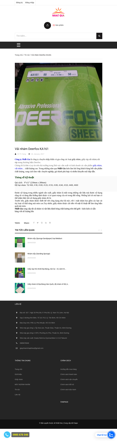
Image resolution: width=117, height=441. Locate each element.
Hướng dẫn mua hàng (68, 369)
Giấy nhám (19, 379)
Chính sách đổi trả (67, 384)
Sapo (76, 423)
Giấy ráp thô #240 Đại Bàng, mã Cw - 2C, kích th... (47, 269)
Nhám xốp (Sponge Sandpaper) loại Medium (45, 238)
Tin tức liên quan (24, 230)
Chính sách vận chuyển (69, 379)
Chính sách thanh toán (68, 374)
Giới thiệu (18, 374)
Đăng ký (19, 3)
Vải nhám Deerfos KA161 (32, 149)
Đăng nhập (29, 3)
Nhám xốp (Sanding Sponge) (39, 254)
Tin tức (27, 55)
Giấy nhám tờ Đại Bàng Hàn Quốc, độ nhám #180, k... (48, 284)
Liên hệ (17, 395)
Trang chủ (19, 55)
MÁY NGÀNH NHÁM (22, 384)
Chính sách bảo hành (68, 389)
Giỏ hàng (57, 22)
